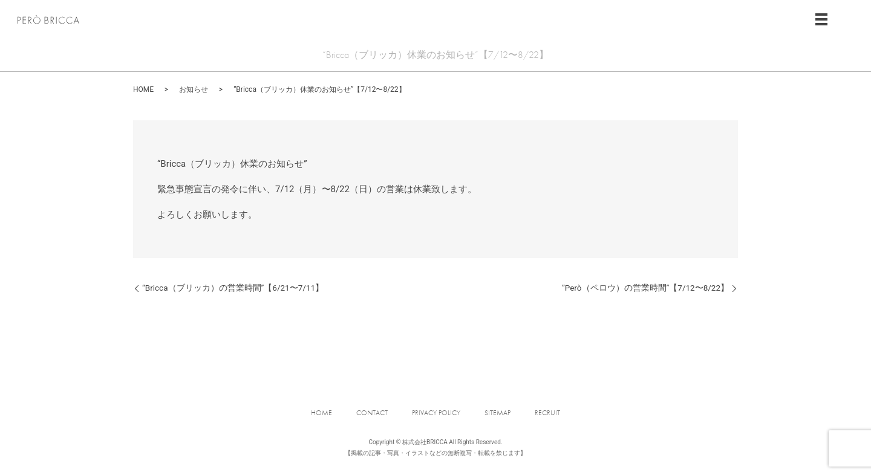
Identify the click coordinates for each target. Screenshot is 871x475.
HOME (143, 89)
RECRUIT (547, 413)
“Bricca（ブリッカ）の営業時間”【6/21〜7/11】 (233, 287)
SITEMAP (497, 413)
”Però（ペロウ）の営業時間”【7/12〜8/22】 (645, 287)
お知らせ (193, 89)
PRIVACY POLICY (436, 413)
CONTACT (372, 413)
